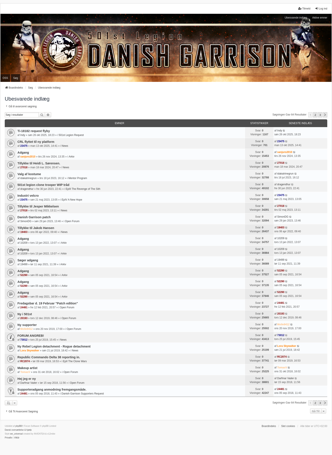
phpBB (18, 426)
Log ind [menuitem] (321, 8)
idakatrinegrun (28, 178)
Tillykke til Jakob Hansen (35, 228)
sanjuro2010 (27, 156)
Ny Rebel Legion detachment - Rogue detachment (54, 346)
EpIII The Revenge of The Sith (83, 188)
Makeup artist (27, 368)
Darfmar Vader (28, 382)
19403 (23, 232)
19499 (23, 264)
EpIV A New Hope (72, 199)
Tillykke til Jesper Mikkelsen (38, 206)
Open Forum (72, 221)
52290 (23, 275)
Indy (22, 135)
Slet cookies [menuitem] (288, 426)
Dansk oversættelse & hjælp (18, 430)
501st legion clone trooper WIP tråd (43, 185)
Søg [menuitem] (15, 77)
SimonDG (25, 221)
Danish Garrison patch (34, 217)
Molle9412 (26, 328)
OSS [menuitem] (5, 77)
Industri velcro (28, 195)
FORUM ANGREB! (30, 335)
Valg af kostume (29, 174)
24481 (23, 307)
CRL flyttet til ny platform (35, 141)
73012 (23, 339)
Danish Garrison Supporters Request (83, 393)
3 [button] (320, 115)
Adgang (23, 152)
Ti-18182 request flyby (33, 131)
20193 (23, 318)
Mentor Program (77, 178)
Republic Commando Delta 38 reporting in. (48, 357)
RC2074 (25, 361)
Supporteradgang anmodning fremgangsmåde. (51, 389)
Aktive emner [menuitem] (319, 17)
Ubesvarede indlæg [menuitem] (296, 17)
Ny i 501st (24, 314)
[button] (325, 114)
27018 (23, 167)
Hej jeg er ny (26, 378)
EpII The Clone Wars (75, 361)
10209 (23, 242)
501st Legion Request (71, 135)
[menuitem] (8, 438)
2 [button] (315, 115)
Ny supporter (27, 325)
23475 (23, 145)
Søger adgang (27, 260)
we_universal (16, 434)
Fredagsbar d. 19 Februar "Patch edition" (47, 303)
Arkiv (71, 156)
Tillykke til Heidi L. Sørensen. (38, 163)
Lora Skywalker (29, 350)
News (65, 145)
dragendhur (26, 188)
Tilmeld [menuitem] (304, 8)
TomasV (25, 372)
